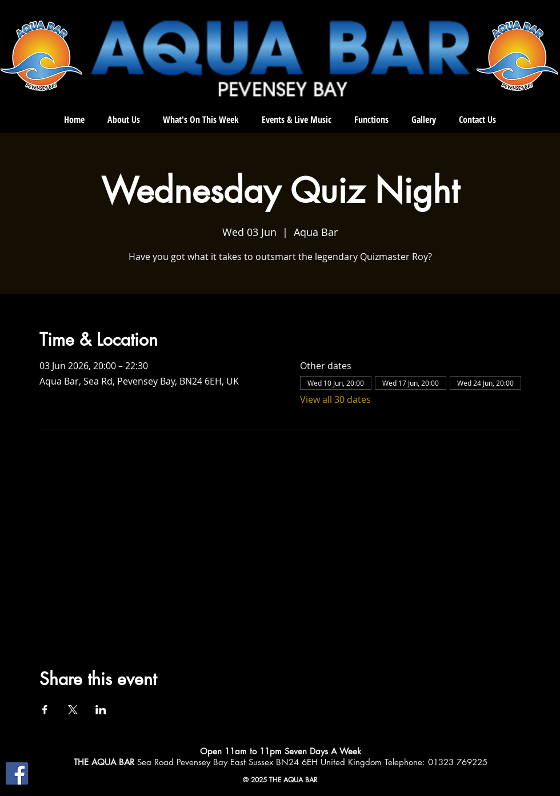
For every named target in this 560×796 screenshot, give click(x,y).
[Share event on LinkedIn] (100, 709)
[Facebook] (17, 773)
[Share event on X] (72, 709)
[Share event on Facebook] (44, 709)
